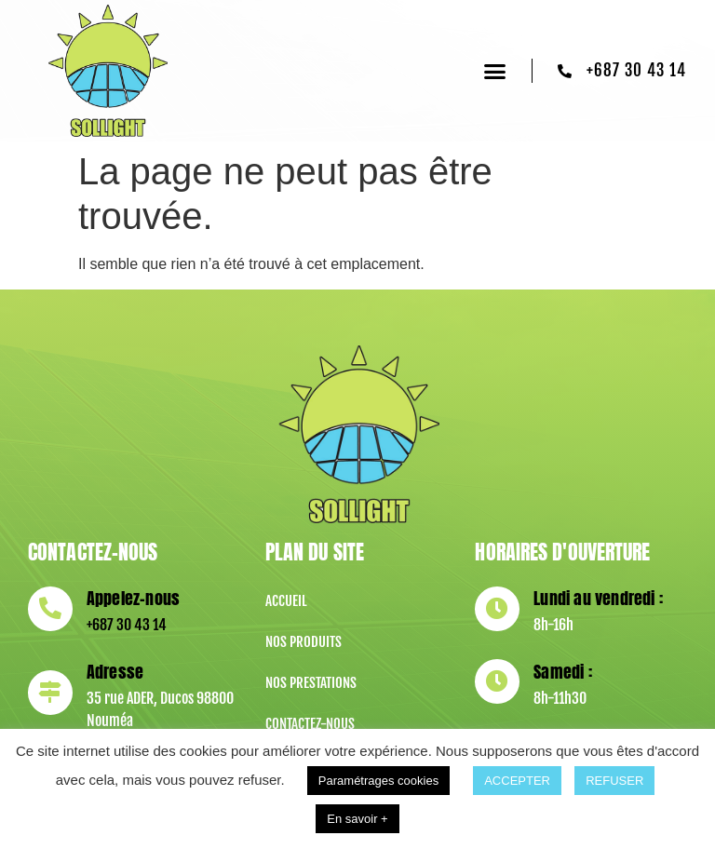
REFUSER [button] (614, 781)
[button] (495, 70)
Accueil (286, 601)
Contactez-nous (310, 724)
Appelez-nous (131, 598)
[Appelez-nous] (49, 608)
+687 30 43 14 (125, 624)
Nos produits (303, 642)
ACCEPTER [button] (517, 781)
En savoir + (357, 819)
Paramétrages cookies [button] (378, 781)
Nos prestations (311, 683)
